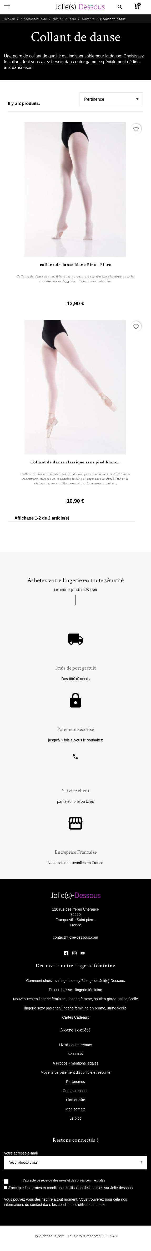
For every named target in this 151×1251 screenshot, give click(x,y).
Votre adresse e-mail (21, 1153)
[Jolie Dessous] (79, 7)
